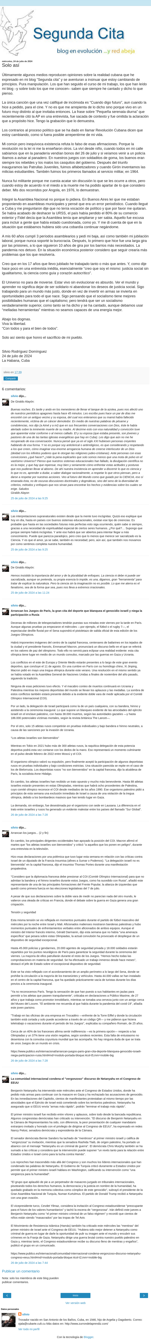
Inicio (75, 1295)
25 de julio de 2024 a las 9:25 (29, 498)
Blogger (88, 1337)
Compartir (11, 378)
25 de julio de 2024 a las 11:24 (30, 592)
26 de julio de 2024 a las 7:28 (29, 814)
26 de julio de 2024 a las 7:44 (29, 1262)
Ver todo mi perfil (29, 1329)
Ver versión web (75, 1303)
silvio (14, 396)
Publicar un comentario (21, 1271)
